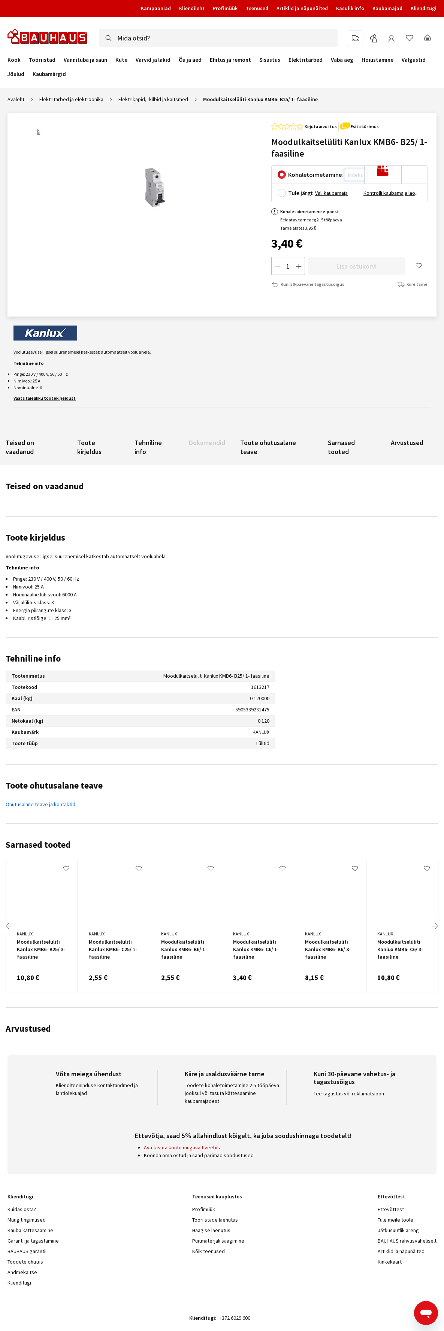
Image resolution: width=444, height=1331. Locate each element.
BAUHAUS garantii (26, 1251)
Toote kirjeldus (89, 447)
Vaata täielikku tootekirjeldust (44, 398)
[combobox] (218, 38)
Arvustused (407, 442)
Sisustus (269, 60)
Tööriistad (42, 60)
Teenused (257, 8)
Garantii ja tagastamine (33, 1240)
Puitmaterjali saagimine (218, 1240)
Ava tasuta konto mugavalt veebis (182, 1147)
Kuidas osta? (21, 1209)
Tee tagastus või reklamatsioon (349, 1093)
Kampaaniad (156, 8)
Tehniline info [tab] (33, 658)
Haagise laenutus (211, 1230)
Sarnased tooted (341, 447)
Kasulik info (350, 8)
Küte (121, 60)
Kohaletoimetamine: (315, 174)
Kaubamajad (387, 8)
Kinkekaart (390, 1261)
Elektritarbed (306, 60)
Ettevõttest (391, 1209)
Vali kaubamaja (331, 193)
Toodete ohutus (25, 1261)
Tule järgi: (301, 193)
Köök (14, 60)
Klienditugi (424, 8)
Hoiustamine (377, 60)
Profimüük (225, 8)
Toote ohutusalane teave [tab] (54, 785)
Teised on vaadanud (20, 447)
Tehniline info (148, 447)
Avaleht (15, 99)
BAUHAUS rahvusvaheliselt (407, 1240)
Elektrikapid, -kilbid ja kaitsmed (153, 99)
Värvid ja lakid (153, 60)
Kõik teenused (208, 1251)
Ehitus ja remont (230, 60)
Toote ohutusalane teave (268, 447)
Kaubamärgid (49, 74)
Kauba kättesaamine (30, 1230)
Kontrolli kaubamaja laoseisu (391, 193)
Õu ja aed (190, 60)
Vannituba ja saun (85, 60)
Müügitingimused (26, 1219)
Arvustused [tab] (28, 1028)
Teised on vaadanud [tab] (45, 486)
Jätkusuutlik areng (398, 1230)
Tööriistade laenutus (215, 1219)
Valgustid (414, 60)
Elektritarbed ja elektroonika (71, 99)
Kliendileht (192, 8)
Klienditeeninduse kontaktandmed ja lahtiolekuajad (97, 1089)
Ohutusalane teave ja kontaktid (40, 804)
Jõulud (15, 74)
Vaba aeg (342, 60)
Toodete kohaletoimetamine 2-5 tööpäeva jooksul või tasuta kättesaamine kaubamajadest (232, 1093)
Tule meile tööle (395, 1219)
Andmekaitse (22, 1272)
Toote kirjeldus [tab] (35, 537)
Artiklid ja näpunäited (302, 8)
